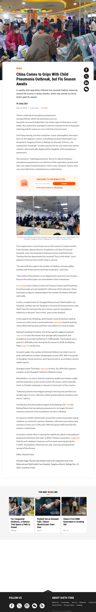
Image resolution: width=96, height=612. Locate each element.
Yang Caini (23, 103)
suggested (75, 438)
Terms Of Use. (58, 187)
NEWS (19, 68)
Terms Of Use (56, 605)
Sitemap (79, 605)
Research (82, 602)
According (20, 285)
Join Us (74, 602)
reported (58, 322)
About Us (55, 602)
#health (45, 108)
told (68, 404)
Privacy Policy (69, 605)
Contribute (65, 602)
